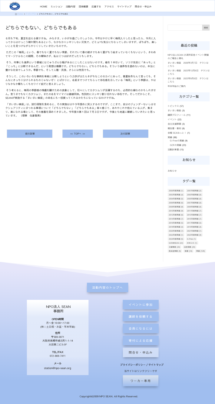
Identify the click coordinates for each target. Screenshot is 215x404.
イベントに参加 (141, 323)
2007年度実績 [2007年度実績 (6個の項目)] (194, 202)
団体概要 (83, 6)
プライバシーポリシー (133, 364)
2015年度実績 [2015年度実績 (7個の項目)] (194, 218)
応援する (96, 6)
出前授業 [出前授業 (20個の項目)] (189, 247)
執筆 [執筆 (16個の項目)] (188, 251)
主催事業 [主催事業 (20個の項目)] (174, 247)
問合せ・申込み (143, 6)
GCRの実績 (175, 144)
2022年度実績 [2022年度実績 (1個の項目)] (176, 235)
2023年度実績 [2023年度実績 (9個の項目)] (194, 235)
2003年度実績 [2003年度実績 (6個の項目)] (194, 194)
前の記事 (29, 133)
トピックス (173, 105)
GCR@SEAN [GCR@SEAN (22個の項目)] (176, 243)
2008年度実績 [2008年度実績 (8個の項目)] (176, 206)
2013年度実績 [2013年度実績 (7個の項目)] (194, 214)
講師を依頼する (141, 334)
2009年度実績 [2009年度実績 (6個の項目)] (194, 206)
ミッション (57, 6)
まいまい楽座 (174, 110)
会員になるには (141, 346)
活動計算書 (173, 149)
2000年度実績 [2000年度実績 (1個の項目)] (176, 190)
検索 (206, 27)
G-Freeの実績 (177, 140)
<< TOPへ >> (77, 133)
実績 (170, 137)
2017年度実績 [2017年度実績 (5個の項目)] (194, 222)
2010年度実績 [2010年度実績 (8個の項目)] (176, 210)
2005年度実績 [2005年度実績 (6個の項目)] (194, 198)
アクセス (109, 6)
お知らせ (172, 170)
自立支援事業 (174, 123)
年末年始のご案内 (177, 86)
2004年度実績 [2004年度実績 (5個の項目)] (176, 198)
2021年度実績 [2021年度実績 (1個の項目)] (194, 230)
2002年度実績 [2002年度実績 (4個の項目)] (176, 194)
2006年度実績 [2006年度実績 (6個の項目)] (176, 202)
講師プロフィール (177, 114)
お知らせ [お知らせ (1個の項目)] (192, 243)
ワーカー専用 (140, 381)
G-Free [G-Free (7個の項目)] (191, 239)
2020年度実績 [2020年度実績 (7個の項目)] (176, 230)
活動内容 (70, 6)
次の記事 (125, 133)
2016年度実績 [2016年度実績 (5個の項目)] (176, 222)
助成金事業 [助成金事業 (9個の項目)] (175, 251)
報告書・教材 (174, 128)
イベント (172, 119)
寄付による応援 (141, 358)
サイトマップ (124, 6)
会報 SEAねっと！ (177, 132)
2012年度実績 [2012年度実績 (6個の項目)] (176, 214)
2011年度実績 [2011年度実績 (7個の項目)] (194, 210)
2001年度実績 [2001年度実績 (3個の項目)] (194, 190)
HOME (43, 6)
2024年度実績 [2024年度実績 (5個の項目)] (176, 239)
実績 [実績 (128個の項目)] (200, 251)
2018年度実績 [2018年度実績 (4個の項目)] (176, 226)
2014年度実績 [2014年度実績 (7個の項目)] (176, 218)
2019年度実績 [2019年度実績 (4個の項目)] (194, 226)
